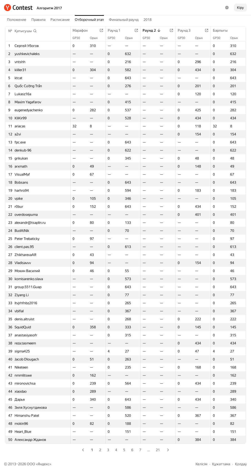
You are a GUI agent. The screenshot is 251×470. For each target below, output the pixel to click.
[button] (26, 31)
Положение (16, 20)
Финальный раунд (124, 20)
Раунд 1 (117, 30)
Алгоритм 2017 (49, 8)
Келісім (201, 464)
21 (158, 450)
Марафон (83, 30)
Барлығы (223, 30)
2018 (148, 20)
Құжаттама (221, 464)
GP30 (79, 38)
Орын (96, 38)
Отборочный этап (89, 20)
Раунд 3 (187, 30)
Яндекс (43, 464)
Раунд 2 (152, 30)
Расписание (60, 20)
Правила (38, 20)
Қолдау (241, 464)
